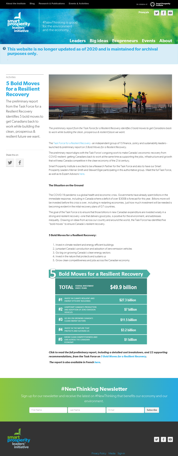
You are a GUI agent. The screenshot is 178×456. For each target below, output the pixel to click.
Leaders (53, 39)
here (81, 173)
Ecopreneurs (111, 39)
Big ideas (80, 39)
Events (140, 39)
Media (112, 453)
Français (144, 12)
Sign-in (121, 453)
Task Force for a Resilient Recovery (72, 143)
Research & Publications (52, 3)
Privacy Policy (99, 453)
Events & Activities (79, 3)
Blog (32, 3)
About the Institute (16, 3)
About (163, 39)
